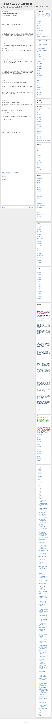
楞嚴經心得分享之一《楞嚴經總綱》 (43, 607)
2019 (39, 469)
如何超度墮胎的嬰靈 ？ (43, 548)
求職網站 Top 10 (39, 23)
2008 (39, 712)
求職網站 (38, 28)
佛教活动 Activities (40, 70)
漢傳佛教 (38, 114)
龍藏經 (38, 171)
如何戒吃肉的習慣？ (42, 539)
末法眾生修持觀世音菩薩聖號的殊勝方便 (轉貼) (43, 646)
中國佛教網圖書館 (45, 16)
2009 (39, 481)
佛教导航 (38, 73)
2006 (39, 715)
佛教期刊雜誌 (39, 129)
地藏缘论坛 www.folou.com (41, 59)
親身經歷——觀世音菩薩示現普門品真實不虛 (43, 522)
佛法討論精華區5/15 (7, 173)
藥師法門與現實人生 (42, 556)
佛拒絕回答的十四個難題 (43, 614)
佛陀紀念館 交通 (39, 178)
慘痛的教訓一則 (41, 659)
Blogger (30, 722)
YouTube (40, 243)
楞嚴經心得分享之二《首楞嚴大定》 (43, 605)
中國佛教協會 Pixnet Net (41, 52)
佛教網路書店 (39, 131)
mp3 (40, 238)
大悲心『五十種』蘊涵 (42, 553)
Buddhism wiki (39, 309)
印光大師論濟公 (41, 625)
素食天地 (38, 133)
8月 (39, 488)
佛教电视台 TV (39, 71)
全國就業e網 (39, 25)
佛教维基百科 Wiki (40, 77)
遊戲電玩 (38, 146)
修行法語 (40, 710)
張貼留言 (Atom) (18, 209)
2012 (39, 476)
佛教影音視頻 (39, 121)
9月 (39, 486)
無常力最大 (41, 599)
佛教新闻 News (39, 75)
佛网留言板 (39, 94)
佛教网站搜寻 (39, 78)
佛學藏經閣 (39, 124)
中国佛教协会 (39, 54)
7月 (39, 489)
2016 (39, 470)
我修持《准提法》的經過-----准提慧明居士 (43, 567)
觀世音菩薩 (39, 160)
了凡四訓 (48, 14)
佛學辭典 (38, 180)
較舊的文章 (31, 207)
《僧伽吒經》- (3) (42, 559)
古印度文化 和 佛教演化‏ (43, 615)
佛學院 (38, 128)
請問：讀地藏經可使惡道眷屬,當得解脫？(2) (43, 533)
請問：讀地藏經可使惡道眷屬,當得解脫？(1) (43, 535)
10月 (40, 485)
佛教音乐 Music (39, 63)
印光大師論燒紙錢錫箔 (42, 621)
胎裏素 (40, 593)
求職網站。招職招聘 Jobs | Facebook (43, 36)
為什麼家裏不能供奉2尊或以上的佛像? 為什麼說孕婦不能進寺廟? (43, 551)
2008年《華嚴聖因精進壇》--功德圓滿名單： (43, 518)
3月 (39, 495)
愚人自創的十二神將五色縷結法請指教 (43, 681)
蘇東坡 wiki (39, 164)
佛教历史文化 (39, 85)
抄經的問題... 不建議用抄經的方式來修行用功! (43, 624)
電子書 (38, 150)
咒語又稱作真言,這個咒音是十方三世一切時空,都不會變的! (43, 546)
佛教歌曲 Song (39, 66)
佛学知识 (38, 82)
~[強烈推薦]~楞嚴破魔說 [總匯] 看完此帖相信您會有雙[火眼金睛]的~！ (43, 676)
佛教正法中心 (39, 89)
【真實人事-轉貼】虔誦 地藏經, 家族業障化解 (43, 571)
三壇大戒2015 (39, 434)
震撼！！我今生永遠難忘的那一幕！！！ (43, 635)
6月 (39, 491)
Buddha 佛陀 (46, 432)
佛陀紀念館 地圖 (39, 203)
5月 (39, 492)
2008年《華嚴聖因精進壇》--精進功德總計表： (43, 515)
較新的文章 (4, 207)
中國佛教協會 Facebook (41, 48)
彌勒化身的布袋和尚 (42, 583)
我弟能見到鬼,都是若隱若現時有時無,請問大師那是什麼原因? (43, 705)
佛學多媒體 (47, 15)
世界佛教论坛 (39, 87)
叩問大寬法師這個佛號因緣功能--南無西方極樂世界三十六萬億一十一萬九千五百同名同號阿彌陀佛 (43, 691)
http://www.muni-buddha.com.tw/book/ (43, 140)
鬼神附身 (38, 167)
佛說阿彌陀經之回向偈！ (43, 663)
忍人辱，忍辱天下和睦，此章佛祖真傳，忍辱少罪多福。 (43, 587)
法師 (37, 152)
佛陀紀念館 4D (39, 196)
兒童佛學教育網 (39, 126)
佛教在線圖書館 (42, 15)
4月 (39, 494)
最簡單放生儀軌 (41, 542)
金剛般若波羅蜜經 (42, 656)
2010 (39, 479)
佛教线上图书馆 (39, 80)
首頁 (17, 207)
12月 (40, 482)
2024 (39, 467)
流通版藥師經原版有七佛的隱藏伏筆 (43, 688)
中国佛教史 (39, 61)
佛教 (37, 112)
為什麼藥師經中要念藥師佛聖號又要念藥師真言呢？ (43, 581)
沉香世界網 (40, 425)
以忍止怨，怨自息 (42, 589)
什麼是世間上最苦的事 (42, 671)
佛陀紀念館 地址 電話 (40, 214)
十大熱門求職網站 (40, 21)
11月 (40, 483)
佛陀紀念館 (39, 162)
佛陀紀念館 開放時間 (40, 205)
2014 (39, 473)
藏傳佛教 (38, 187)
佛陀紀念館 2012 (40, 200)
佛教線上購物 (39, 138)
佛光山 (38, 212)
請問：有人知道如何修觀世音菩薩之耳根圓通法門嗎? (43, 500)
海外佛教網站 (39, 456)
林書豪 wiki (39, 437)
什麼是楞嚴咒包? (42, 526)
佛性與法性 (41, 573)
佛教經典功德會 (39, 260)
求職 (37, 32)
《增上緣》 (41, 643)
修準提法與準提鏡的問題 (43, 503)
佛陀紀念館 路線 (39, 207)
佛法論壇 (38, 444)
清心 (37, 198)
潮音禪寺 (38, 431)
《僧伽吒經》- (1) (42, 562)
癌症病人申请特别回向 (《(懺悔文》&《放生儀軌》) (43, 597)
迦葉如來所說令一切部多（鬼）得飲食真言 (43, 679)
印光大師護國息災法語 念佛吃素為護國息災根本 (43, 520)
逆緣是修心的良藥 (42, 654)
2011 (39, 478)
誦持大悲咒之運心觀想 (42, 574)
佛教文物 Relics (39, 68)
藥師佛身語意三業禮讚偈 (43, 685)
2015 (39, 472)
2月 (39, 497)
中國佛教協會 (39, 46)
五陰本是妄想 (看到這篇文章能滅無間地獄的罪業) (43, 648)
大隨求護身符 (39, 169)
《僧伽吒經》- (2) (42, 560)
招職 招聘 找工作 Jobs (40, 30)
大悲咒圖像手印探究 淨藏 (43, 576)
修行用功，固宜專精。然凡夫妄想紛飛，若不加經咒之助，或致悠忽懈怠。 (43, 529)
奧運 (37, 148)
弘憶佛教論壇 (39, 153)
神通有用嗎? (41, 657)
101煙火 (38, 165)
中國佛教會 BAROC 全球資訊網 (16, 4)
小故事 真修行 (41, 662)
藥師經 (38, 15)
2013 (39, 475)
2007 (39, 714)
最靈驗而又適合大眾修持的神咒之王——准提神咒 (43, 602)
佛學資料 (38, 110)
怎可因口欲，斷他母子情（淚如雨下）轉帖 (43, 628)
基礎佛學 (38, 157)
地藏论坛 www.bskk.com (41, 58)
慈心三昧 (40, 660)
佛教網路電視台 (39, 119)
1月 (39, 498)
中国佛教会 (39, 56)
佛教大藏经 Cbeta (40, 92)
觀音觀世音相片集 (40, 194)
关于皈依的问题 (41, 694)
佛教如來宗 (39, 117)
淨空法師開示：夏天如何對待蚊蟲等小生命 (43, 673)
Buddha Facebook (40, 246)
